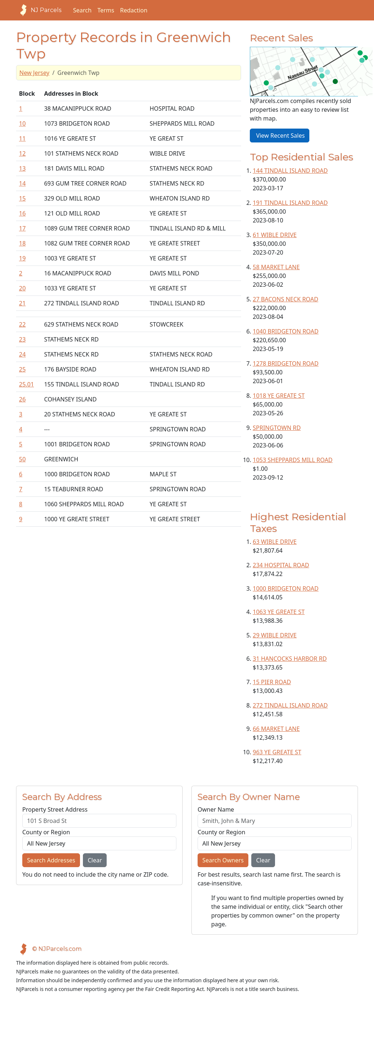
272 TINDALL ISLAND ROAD (290, 705)
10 (22, 123)
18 (22, 243)
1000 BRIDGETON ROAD (285, 588)
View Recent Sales (280, 135)
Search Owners (223, 860)
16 (22, 213)
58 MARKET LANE (276, 267)
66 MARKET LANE (276, 729)
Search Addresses (51, 860)
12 (22, 153)
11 (22, 138)
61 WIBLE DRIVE (275, 235)
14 (22, 183)
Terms (106, 10)
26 (22, 399)
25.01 (26, 384)
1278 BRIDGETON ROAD (285, 363)
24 (22, 354)
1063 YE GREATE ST (279, 612)
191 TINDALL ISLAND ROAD (290, 203)
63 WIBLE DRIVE (275, 542)
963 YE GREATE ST (277, 752)
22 (22, 324)
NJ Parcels (38, 10)
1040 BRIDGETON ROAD (285, 331)
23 (22, 339)
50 (22, 459)
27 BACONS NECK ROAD (285, 299)
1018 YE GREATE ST (279, 396)
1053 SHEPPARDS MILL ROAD (293, 460)
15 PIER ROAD (272, 682)
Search (82, 10)
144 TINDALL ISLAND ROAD (290, 171)
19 (22, 258)
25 (22, 369)
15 (22, 198)
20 (22, 288)
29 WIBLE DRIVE (275, 635)
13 (22, 168)
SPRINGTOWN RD (277, 428)
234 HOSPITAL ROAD (281, 565)
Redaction (134, 10)
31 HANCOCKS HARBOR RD (290, 659)
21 (22, 303)
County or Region (46, 832)
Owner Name (216, 809)
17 (22, 228)
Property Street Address (55, 809)
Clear (95, 860)
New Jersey (34, 73)
